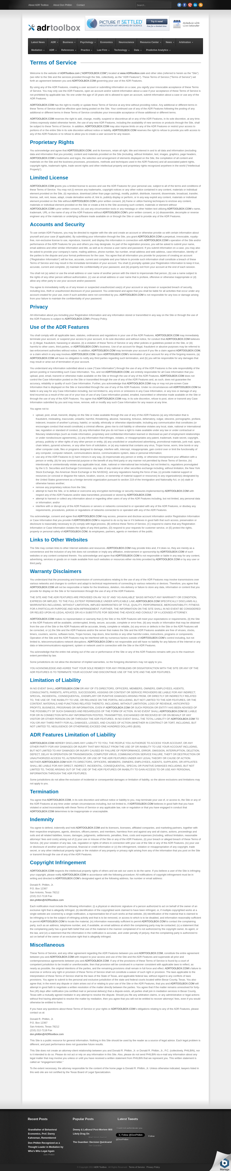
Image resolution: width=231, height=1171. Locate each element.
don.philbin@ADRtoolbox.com (47, 900)
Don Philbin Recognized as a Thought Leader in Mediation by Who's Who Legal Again (45, 1147)
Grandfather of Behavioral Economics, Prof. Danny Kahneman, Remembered (42, 1133)
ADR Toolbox (100, 1167)
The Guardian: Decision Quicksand (92, 1142)
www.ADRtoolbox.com (132, 73)
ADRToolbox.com (70, 73)
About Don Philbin (62, 5)
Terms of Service (137, 1167)
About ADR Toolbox (38, 5)
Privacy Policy (153, 1167)
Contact (81, 5)
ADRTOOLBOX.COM (94, 73)
